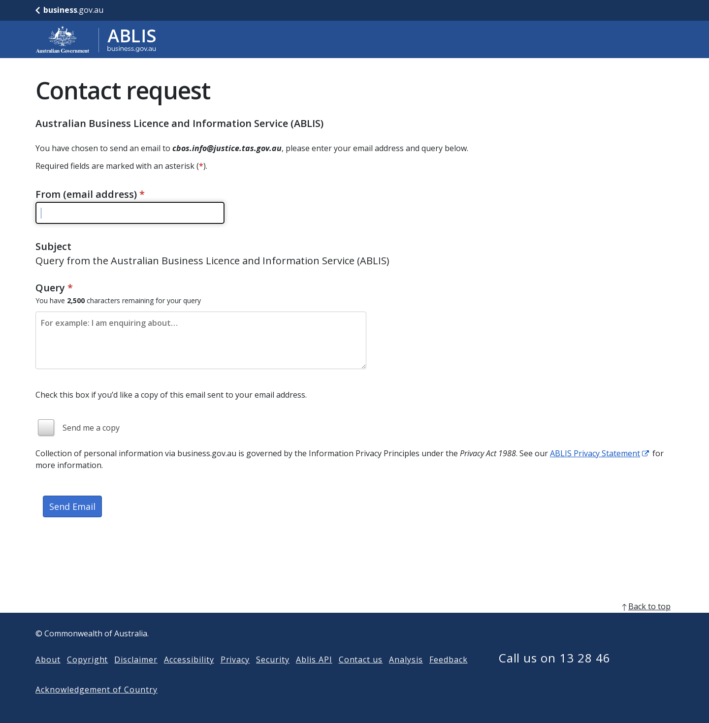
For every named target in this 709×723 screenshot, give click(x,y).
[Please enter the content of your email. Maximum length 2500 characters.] (200, 340)
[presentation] (110, 561)
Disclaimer (136, 675)
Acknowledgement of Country (96, 705)
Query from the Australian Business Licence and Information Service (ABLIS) (212, 260)
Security (273, 675)
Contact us (361, 675)
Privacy (235, 675)
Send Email (72, 506)
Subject (53, 246)
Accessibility (189, 675)
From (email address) (90, 194)
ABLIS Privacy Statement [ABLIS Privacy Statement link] (595, 453)
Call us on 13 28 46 (555, 673)
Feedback (448, 675)
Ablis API (314, 675)
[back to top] (354, 622)
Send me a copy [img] (91, 427)
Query (54, 287)
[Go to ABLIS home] (96, 39)
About (48, 675)
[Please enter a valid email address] (130, 213)
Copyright (87, 675)
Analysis (406, 675)
